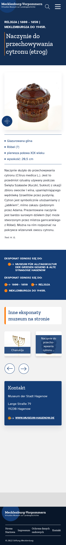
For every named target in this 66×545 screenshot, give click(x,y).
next (23, 368)
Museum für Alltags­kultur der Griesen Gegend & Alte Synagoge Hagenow (33, 267)
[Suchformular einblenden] (47, 7)
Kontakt (56, 530)
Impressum (24, 530)
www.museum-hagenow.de (32, 418)
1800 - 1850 (29, 22)
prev (9, 368)
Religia (10, 22)
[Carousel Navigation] (33, 368)
